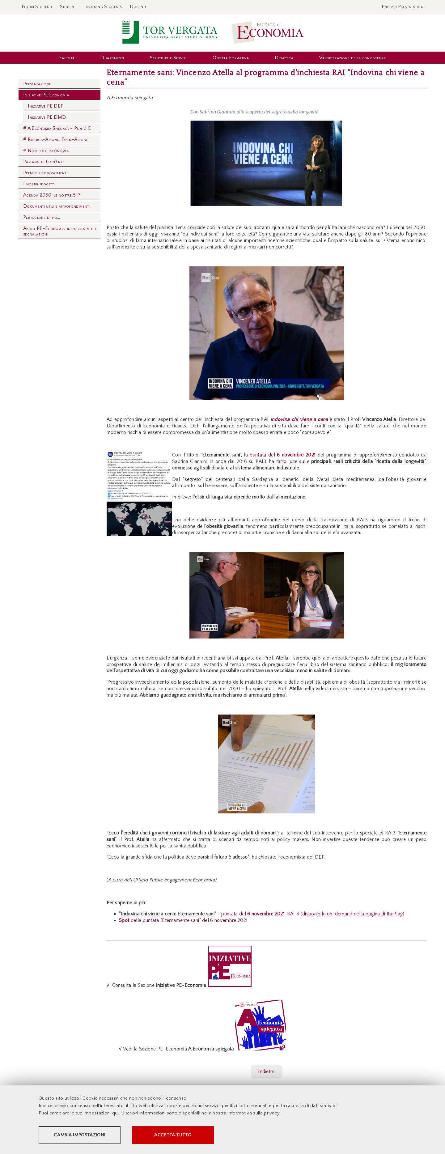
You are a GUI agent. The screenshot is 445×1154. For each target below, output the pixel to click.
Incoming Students (103, 6)
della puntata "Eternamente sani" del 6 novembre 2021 (183, 920)
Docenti (138, 6)
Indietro (266, 1071)
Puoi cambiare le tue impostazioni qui (79, 1113)
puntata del (283, 455)
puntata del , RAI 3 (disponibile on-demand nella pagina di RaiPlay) (312, 914)
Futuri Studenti (37, 6)
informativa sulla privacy (253, 1113)
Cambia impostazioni (87, 1135)
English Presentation (402, 6)
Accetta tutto (198, 1135)
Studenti (68, 6)
